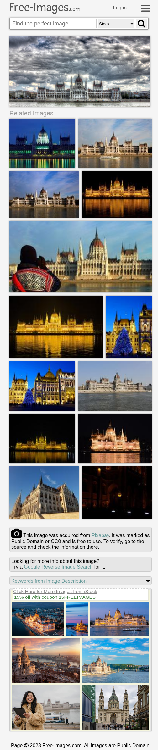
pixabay (100, 535)
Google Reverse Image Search (58, 566)
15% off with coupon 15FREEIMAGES (55, 597)
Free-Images (44, 7)
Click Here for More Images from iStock (55, 591)
